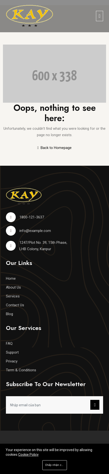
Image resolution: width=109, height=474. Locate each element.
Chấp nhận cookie (56, 465)
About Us (13, 287)
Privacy (11, 361)
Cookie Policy (28, 455)
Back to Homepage (54, 148)
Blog (9, 314)
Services (13, 296)
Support (12, 352)
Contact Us (15, 305)
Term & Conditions (21, 370)
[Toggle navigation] (99, 16)
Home (11, 278)
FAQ (9, 343)
